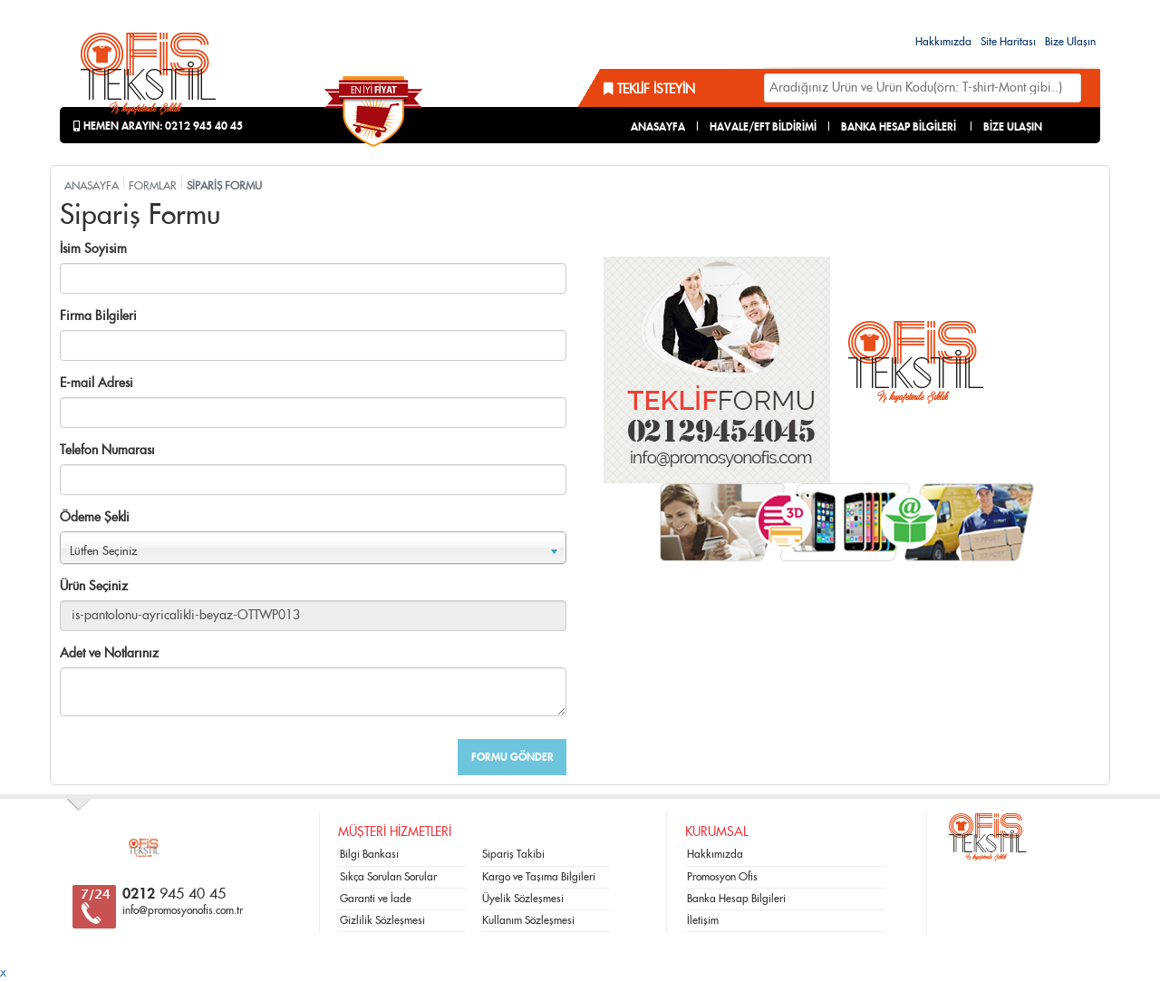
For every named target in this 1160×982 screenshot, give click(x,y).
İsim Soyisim (93, 249)
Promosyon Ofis (722, 876)
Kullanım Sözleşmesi (528, 920)
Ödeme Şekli (95, 517)
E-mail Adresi (96, 383)
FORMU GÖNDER (512, 757)
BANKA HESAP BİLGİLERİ (898, 127)
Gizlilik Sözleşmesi (382, 920)
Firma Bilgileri (98, 316)
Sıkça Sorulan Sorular (388, 876)
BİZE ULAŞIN (1012, 127)
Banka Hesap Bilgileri (736, 898)
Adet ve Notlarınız (109, 653)
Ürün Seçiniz (94, 586)
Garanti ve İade (375, 898)
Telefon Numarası (107, 450)
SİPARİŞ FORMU (224, 185)
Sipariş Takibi (513, 854)
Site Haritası (1008, 41)
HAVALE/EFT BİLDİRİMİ (763, 127)
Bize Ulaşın (1070, 41)
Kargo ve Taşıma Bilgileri (538, 876)
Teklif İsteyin (649, 89)
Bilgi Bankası (369, 854)
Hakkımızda (943, 41)
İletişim (703, 920)
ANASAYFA (658, 127)
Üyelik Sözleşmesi (523, 898)
